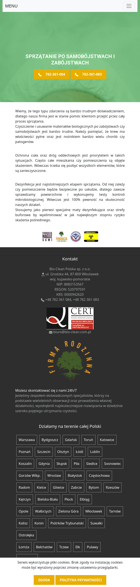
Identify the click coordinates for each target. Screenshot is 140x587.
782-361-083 (88, 74)
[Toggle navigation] (129, 6)
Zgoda (44, 580)
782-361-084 (51, 74)
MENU (11, 6)
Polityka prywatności (81, 580)
